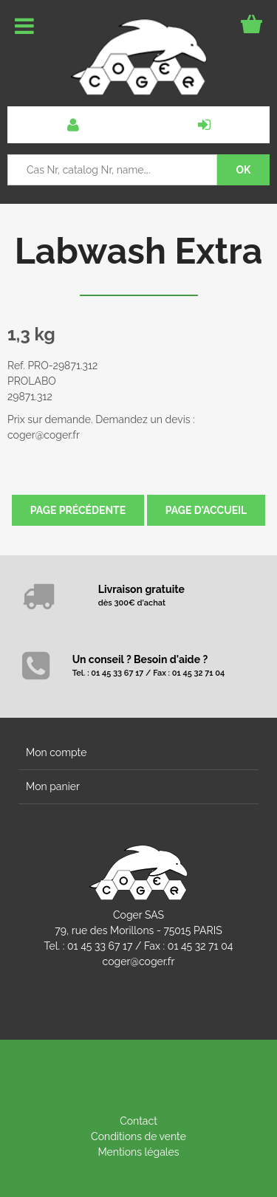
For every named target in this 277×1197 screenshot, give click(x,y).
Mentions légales (138, 1152)
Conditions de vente (138, 1136)
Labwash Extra (138, 251)
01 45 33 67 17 (99, 946)
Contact (138, 1121)
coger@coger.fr (139, 961)
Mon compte (56, 752)
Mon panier (53, 786)
